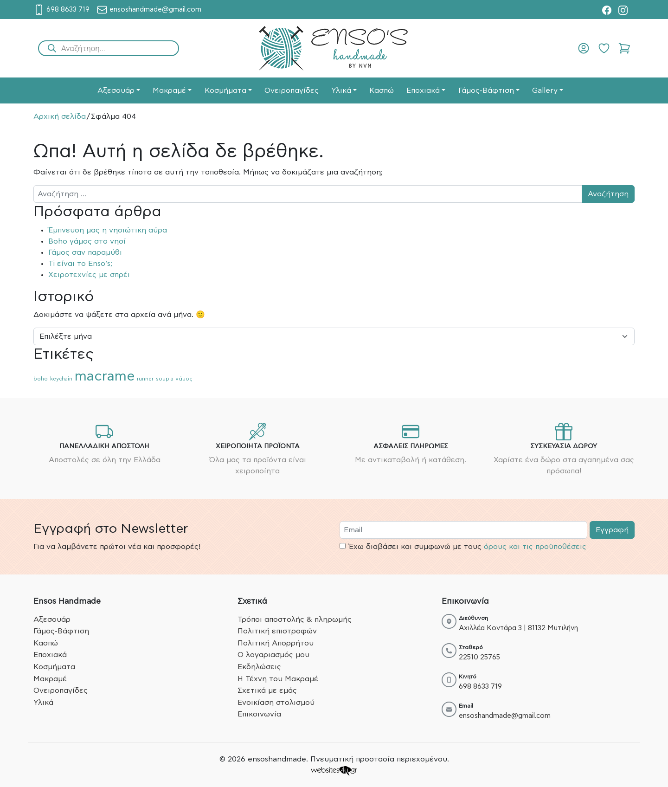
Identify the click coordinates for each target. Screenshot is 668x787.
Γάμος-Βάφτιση (486, 90)
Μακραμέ (169, 90)
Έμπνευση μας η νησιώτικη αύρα (107, 230)
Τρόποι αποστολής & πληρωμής (295, 619)
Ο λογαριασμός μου (273, 654)
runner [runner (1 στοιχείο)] (145, 378)
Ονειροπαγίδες (291, 90)
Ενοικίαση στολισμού (276, 702)
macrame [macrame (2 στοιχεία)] (105, 376)
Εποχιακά (423, 90)
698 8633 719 (480, 686)
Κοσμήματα (225, 90)
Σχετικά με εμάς (267, 690)
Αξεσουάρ (116, 90)
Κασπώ (381, 90)
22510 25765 (479, 657)
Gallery (545, 90)
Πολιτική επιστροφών (277, 631)
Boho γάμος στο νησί (87, 241)
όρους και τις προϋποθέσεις (535, 546)
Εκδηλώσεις (259, 667)
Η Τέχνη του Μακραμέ (278, 679)
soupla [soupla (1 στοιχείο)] (164, 378)
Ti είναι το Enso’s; (80, 263)
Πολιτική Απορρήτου (276, 643)
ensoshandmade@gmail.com (505, 715)
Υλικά (341, 90)
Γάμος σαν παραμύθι (85, 252)
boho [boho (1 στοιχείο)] (40, 378)
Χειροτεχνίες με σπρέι (89, 274)
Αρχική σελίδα (59, 116)
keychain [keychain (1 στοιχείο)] (61, 378)
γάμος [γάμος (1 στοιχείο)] (184, 378)
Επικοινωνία (259, 714)
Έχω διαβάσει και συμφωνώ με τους (463, 546)
